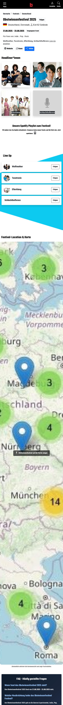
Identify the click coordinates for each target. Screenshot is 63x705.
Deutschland (26, 13)
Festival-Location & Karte (16, 237)
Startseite (6, 13)
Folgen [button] (41, 19)
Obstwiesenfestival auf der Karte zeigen (31, 453)
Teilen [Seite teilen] (29, 48)
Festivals (16, 13)
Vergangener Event (33, 31)
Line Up (7, 156)
